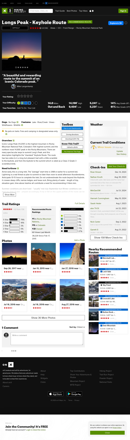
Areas (52, 28)
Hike (19, 3)
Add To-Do (21, 108)
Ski (37, 3)
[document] (107, 429)
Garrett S (94, 229)
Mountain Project (77, 381)
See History (121, 154)
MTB (12, 3)
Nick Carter (95, 222)
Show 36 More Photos (43, 317)
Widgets (44, 378)
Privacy (77, 400)
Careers (6, 386)
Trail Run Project (107, 374)
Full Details (80, 203)
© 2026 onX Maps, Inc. (58, 400)
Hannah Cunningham (99, 198)
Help (42, 374)
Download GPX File (72, 139)
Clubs (43, 382)
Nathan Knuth (96, 177)
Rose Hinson (95, 172)
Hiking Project (106, 371)
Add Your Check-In (117, 166)
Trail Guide (60, 11)
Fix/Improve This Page (72, 152)
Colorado (41, 225)
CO (59, 28)
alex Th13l (94, 208)
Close (107, 433)
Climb (4, 3)
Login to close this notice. (36, 430)
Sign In (123, 11)
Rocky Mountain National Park (89, 28)
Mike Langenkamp (25, 86)
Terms (70, 400)
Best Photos (72, 11)
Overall (39, 229)
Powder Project (106, 378)
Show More (9, 194)
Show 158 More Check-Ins (108, 237)
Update (120, 151)
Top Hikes (83, 11)
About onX (7, 382)
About (43, 371)
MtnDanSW (95, 190)
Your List (31, 108)
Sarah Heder (95, 203)
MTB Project (75, 385)
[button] (4, 52)
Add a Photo (79, 240)
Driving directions (72, 134)
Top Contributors (77, 371)
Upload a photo (72, 147)
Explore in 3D (116, 23)
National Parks (106, 382)
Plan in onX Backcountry (72, 128)
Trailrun (28, 3)
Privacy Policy (117, 427)
